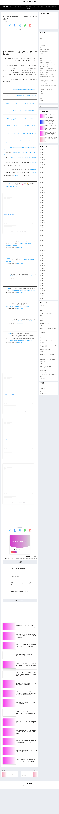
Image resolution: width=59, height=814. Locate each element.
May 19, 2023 (20, 292)
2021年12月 (42, 265)
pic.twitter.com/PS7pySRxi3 (26, 340)
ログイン (42, 386)
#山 (26, 184)
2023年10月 (42, 225)
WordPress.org (43, 393)
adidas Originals (44, 55)
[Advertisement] (20, 39)
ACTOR (33, 3)
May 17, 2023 (20, 323)
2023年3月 (42, 242)
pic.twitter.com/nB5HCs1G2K (26, 275)
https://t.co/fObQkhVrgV (15, 275)
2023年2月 (42, 245)
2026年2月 (42, 154)
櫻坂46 (42, 95)
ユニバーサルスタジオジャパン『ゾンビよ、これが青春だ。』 (48, 81)
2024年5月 (42, 207)
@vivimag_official (9, 183)
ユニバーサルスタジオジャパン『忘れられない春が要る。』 (48, 65)
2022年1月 (42, 263)
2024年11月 (42, 192)
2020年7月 (42, 298)
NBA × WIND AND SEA (45, 49)
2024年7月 (42, 202)
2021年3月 (42, 285)
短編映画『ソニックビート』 (46, 89)
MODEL (28, 3)
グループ (42, 98)
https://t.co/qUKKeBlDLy (25, 243)
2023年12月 (42, 220)
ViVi (32, 556)
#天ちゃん (31, 184)
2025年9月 (42, 167)
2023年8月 (42, 230)
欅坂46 (42, 93)
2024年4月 (42, 210)
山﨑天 (10, 558)
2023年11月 (42, 222)
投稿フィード (42, 388)
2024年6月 (42, 205)
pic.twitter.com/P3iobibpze (27, 320)
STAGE (42, 43)
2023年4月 (42, 240)
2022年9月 (42, 255)
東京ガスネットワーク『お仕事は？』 (48, 74)
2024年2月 (42, 215)
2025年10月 (42, 164)
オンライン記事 (16, 558)
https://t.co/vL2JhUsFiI (17, 320)
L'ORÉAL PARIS (44, 45)
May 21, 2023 (20, 278)
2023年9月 (42, 227)
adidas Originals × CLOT (46, 51)
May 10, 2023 (20, 342)
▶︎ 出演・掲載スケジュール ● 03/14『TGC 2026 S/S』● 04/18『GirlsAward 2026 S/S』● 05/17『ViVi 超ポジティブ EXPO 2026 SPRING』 (29, 7)
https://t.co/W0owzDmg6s (11, 306)
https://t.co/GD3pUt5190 (15, 340)
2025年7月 (42, 172)
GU (41, 47)
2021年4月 (42, 283)
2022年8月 (42, 258)
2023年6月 (42, 235)
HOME (29, 783)
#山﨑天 (8, 258)
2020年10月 (42, 293)
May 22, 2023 (20, 263)
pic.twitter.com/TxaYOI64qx (11, 245)
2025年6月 (42, 174)
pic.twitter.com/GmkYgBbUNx (23, 306)
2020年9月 (42, 295)
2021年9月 (42, 273)
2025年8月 (42, 169)
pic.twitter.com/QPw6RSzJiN (29, 290)
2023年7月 (42, 232)
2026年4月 (42, 149)
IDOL (38, 3)
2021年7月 (42, 275)
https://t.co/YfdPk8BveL (17, 290)
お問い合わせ (24, 785)
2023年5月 (42, 237)
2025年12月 (42, 159)
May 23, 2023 (20, 247)
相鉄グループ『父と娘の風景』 (47, 68)
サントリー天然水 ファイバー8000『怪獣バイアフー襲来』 (48, 71)
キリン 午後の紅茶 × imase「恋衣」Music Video (47, 77)
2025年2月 (42, 184)
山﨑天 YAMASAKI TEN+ (29, 1)
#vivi (24, 184)
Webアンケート (18, 175)
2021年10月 (42, 270)
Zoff (42, 53)
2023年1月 (42, 248)
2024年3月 (42, 212)
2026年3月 (42, 152)
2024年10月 (42, 195)
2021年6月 (42, 278)
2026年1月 (42, 157)
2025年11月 (42, 162)
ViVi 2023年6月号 (33, 558)
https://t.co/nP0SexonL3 (29, 259)
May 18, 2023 (20, 308)
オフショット (33, 162)
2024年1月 (42, 217)
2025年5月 (42, 177)
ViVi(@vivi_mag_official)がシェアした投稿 (18, 231)
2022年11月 (42, 253)
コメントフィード (43, 391)
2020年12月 (42, 290)
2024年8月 (42, 200)
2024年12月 (42, 190)
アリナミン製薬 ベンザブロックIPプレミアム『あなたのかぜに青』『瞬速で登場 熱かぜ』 (48, 85)
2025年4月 (42, 179)
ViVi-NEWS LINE (24, 558)
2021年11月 (42, 268)
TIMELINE (22, 3)
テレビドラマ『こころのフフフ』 (47, 60)
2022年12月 (42, 250)
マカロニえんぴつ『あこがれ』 (47, 62)
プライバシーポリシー (33, 785)
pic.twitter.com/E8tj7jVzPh (11, 261)
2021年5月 (42, 280)
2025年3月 (42, 182)
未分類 (41, 100)
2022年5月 (42, 260)
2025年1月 (42, 187)
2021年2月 (42, 288)
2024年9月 (42, 197)
